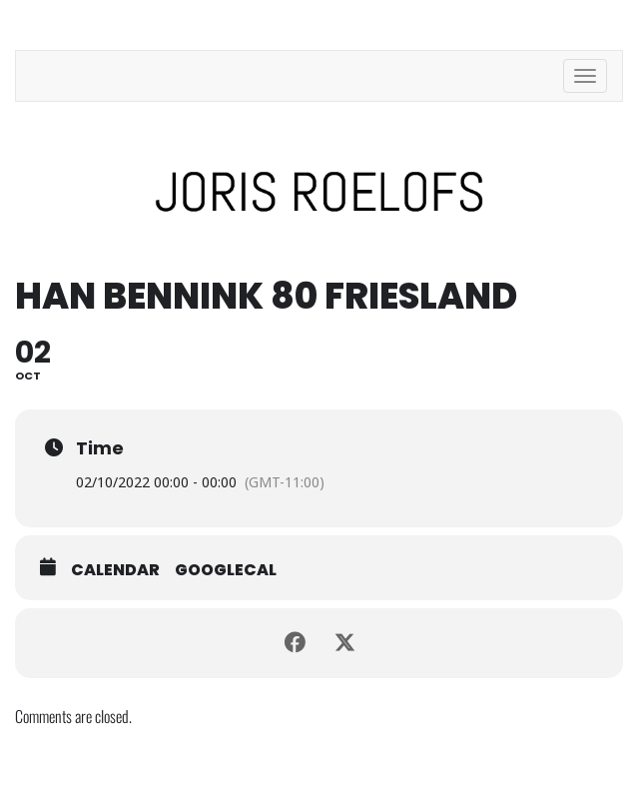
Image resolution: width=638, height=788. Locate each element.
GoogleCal (226, 570)
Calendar (115, 570)
